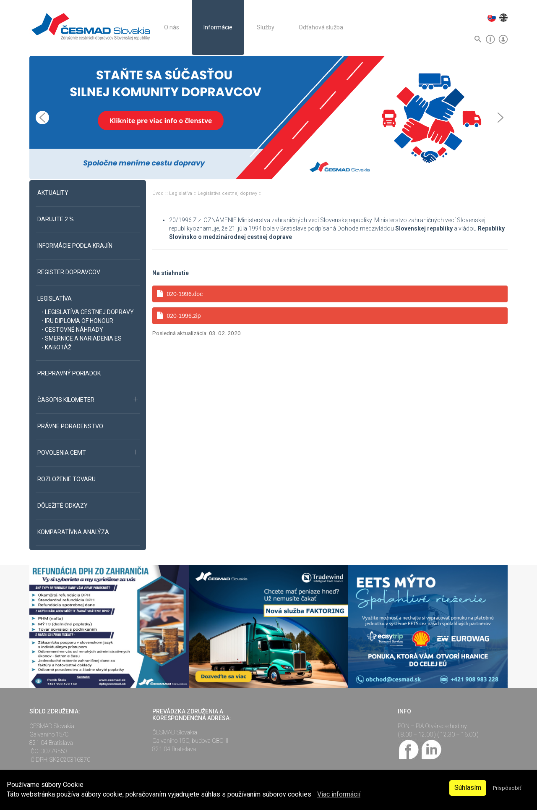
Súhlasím (467, 788)
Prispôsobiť (507, 788)
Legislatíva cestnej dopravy (228, 193)
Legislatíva (181, 193)
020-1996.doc (180, 293)
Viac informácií (338, 794)
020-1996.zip (179, 315)
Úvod (158, 193)
